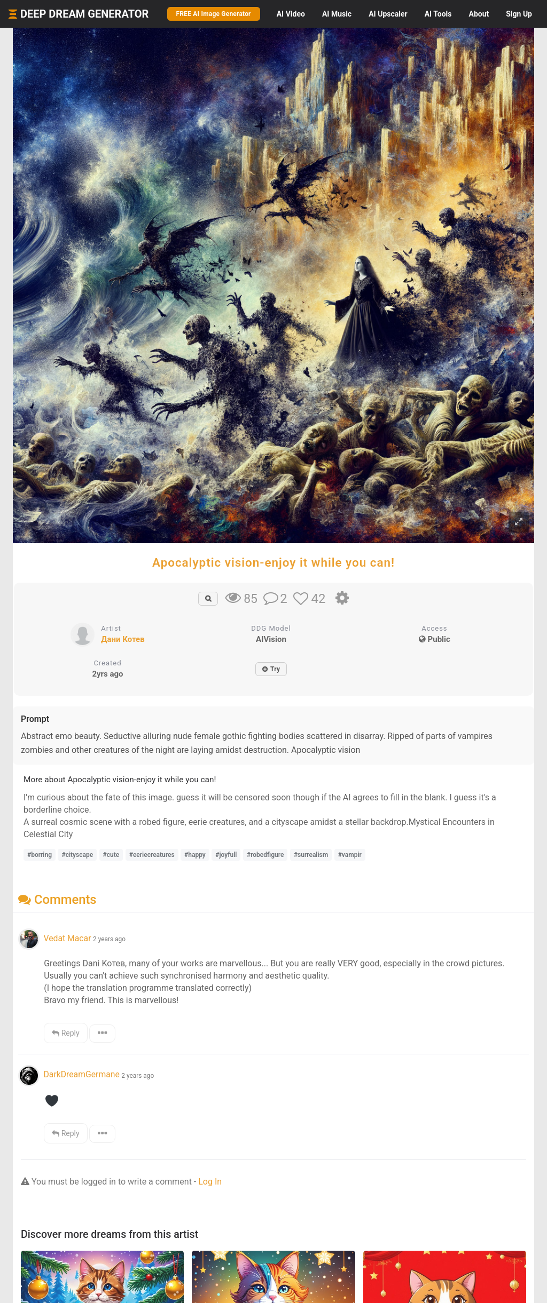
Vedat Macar (67, 938)
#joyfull (226, 855)
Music (336, 14)
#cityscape (77, 855)
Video (291, 14)
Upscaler (388, 14)
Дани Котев (122, 639)
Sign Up (519, 14)
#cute (111, 855)
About (478, 14)
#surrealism (311, 855)
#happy (195, 855)
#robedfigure (265, 855)
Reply (65, 1033)
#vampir (350, 855)
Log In (210, 1182)
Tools (438, 14)
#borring (39, 855)
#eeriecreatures (152, 855)
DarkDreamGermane (81, 1074)
